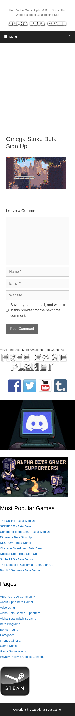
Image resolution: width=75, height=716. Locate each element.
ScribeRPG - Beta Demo (16, 559)
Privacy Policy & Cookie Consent (22, 656)
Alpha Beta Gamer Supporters (20, 613)
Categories (7, 635)
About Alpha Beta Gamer (16, 602)
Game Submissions (13, 651)
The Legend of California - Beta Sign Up (26, 564)
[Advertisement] (37, 86)
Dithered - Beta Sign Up (16, 537)
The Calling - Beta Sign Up (18, 520)
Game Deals (8, 645)
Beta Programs (10, 624)
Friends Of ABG (10, 640)
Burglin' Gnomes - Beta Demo (20, 570)
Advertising (7, 607)
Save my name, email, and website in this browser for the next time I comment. (38, 310)
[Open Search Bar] (69, 37)
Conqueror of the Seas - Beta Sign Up (25, 531)
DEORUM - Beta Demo (15, 542)
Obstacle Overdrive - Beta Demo (21, 548)
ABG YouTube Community (17, 596)
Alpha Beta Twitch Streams (18, 618)
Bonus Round (9, 629)
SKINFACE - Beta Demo (16, 526)
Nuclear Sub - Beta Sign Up (18, 553)
